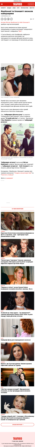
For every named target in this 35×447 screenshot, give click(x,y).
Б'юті (18, 8)
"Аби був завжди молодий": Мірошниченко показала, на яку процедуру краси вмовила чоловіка (15, 390)
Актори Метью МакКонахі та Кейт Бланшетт (15, 22)
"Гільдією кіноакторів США (22, 173)
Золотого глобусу (7, 175)
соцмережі (9, 178)
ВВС (20, 31)
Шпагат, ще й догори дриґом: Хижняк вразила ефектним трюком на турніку (16, 364)
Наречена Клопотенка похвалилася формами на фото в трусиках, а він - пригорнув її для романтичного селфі (17, 234)
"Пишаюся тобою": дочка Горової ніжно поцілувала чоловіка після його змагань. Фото (16, 288)
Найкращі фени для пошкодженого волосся (16, 340)
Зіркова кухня (24, 8)
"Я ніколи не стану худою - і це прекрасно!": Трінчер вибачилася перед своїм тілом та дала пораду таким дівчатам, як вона (16, 314)
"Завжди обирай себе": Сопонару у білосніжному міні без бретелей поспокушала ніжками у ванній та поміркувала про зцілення (17, 417)
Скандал (9, 8)
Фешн (14, 8)
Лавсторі (31, 8)
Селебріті (3, 8)
